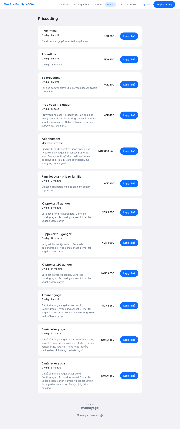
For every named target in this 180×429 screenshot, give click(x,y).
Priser (110, 4)
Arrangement (81, 4)
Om (121, 4)
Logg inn (145, 4)
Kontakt (131, 4)
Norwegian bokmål (90, 415)
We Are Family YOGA (19, 4)
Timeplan (64, 4)
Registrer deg (164, 4)
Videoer (98, 4)
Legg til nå (129, 36)
